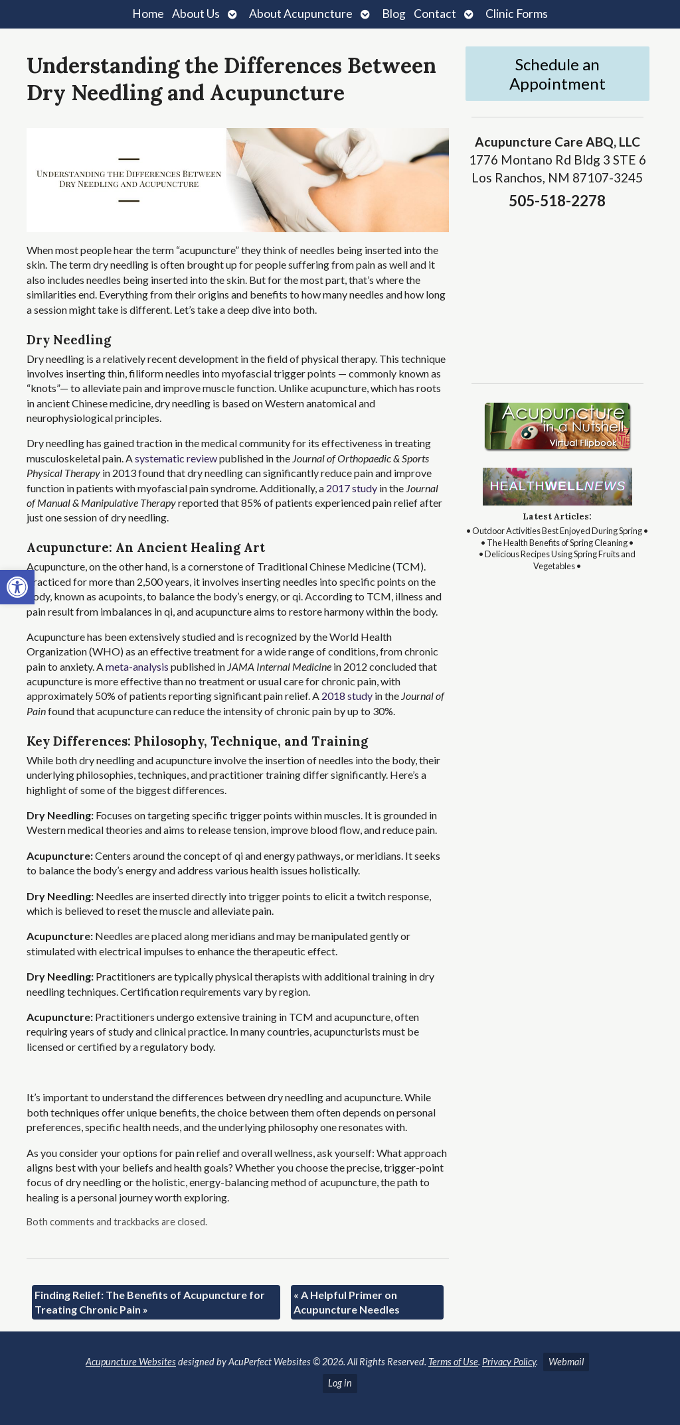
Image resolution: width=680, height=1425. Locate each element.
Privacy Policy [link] (509, 1361)
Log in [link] (340, 1383)
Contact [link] (435, 14)
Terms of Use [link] (453, 1361)
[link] (17, 587)
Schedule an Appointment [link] (557, 73)
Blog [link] (394, 14)
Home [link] (148, 14)
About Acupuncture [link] (301, 14)
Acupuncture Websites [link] (131, 1361)
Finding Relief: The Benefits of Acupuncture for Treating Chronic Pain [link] (150, 1302)
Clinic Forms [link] (516, 14)
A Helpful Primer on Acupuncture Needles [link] (347, 1302)
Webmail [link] (566, 1361)
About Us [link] (196, 14)
